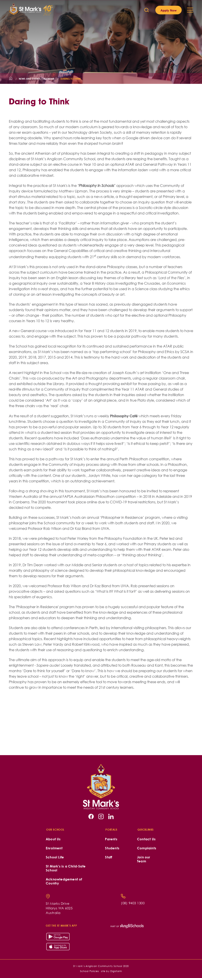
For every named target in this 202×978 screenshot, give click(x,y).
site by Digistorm (111, 971)
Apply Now (168, 10)
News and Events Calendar (36, 78)
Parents (111, 839)
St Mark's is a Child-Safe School (66, 868)
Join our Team (143, 859)
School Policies (89, 971)
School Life (55, 857)
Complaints (146, 848)
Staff (108, 857)
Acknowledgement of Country (64, 881)
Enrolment (54, 848)
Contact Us (146, 839)
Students (112, 848)
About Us (53, 839)
